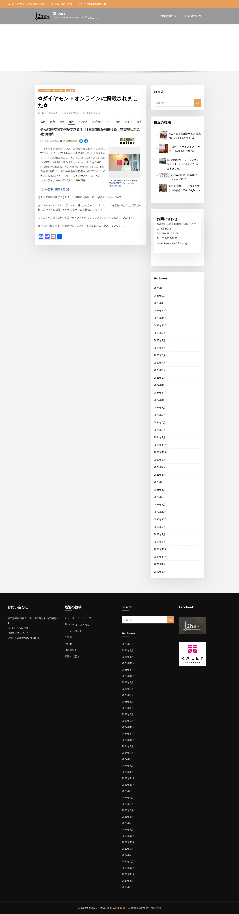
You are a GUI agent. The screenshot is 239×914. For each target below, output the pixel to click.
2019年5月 (160, 571)
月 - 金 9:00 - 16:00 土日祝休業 (28, 3)
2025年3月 (160, 370)
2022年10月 (160, 519)
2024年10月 (160, 400)
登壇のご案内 (72, 656)
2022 (120, 51)
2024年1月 (160, 437)
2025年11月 (160, 318)
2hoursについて (193, 16)
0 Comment (93, 112)
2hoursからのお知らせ (77, 624)
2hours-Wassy (71, 112)
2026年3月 (160, 288)
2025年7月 (160, 340)
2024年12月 (160, 385)
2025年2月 (160, 377)
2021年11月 (160, 556)
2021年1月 (160, 564)
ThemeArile (155, 907)
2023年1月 (160, 504)
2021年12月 (160, 549)
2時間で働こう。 (169, 16)
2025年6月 (160, 347)
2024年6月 (160, 422)
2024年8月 (160, 407)
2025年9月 (160, 333)
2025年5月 (160, 355)
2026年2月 (160, 295)
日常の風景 (71, 650)
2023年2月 (160, 497)
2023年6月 (160, 474)
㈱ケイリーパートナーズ (51, 90)
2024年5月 (160, 430)
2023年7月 (160, 467)
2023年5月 (160, 482)
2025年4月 (160, 362)
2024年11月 (160, 392)
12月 (129, 51)
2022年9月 (160, 527)
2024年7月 (160, 415)
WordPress (119, 907)
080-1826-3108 (63, 3)
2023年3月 (160, 489)
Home (110, 51)
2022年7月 (160, 534)
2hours (59, 13)
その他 (68, 643)
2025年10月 (160, 325)
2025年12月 (160, 310)
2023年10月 (160, 452)
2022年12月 (160, 512)
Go (197, 102)
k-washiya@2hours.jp (95, 3)
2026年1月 (160, 303)
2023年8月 (160, 459)
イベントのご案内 (74, 630)
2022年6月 (160, 541)
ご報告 (70, 90)
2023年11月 (160, 444)
